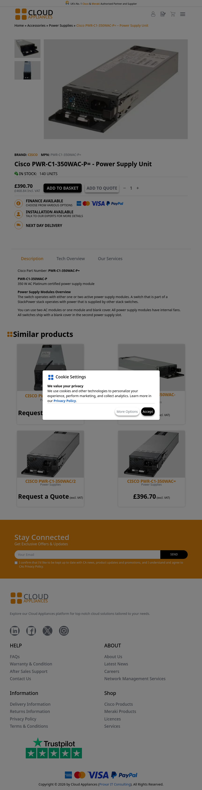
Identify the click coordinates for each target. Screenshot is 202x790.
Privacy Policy (65, 401)
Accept (148, 411)
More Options (127, 411)
